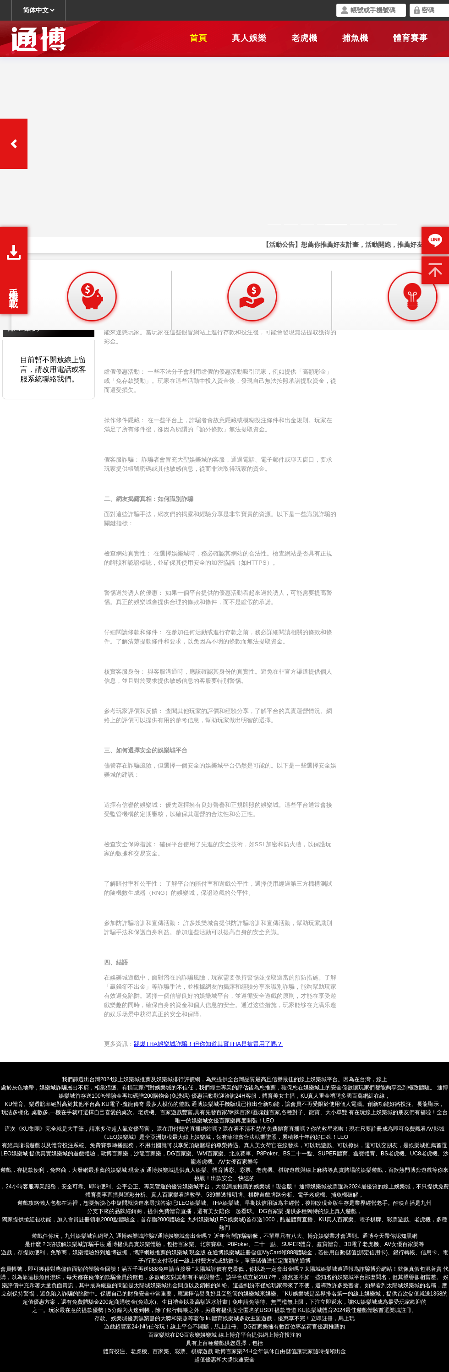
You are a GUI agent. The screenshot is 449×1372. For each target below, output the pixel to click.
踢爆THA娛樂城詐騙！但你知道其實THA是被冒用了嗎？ (208, 1043)
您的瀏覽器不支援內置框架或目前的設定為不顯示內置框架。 (224, 165)
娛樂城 (345, 1277)
